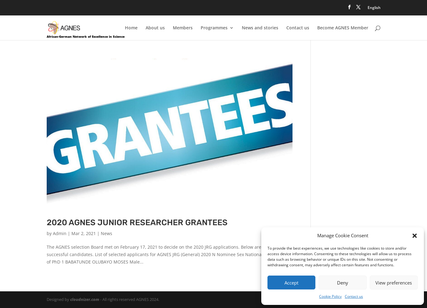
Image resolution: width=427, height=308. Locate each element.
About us (155, 28)
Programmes (214, 28)
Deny (342, 283)
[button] (415, 236)
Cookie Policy (330, 296)
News (106, 233)
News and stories (260, 28)
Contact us (354, 296)
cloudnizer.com (84, 299)
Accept (291, 283)
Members (183, 28)
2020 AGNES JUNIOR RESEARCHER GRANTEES (137, 222)
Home (131, 28)
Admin (59, 233)
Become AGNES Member (342, 28)
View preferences (393, 283)
